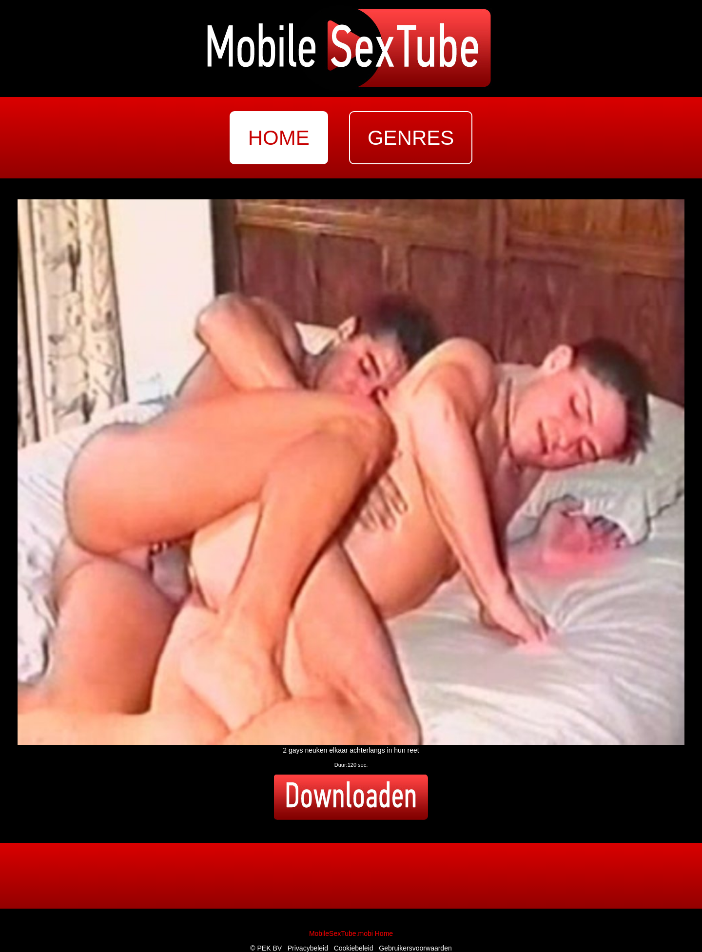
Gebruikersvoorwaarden (415, 948)
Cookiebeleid (353, 948)
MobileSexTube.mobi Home (351, 933)
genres (411, 137)
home (279, 137)
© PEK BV (266, 948)
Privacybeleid (308, 948)
